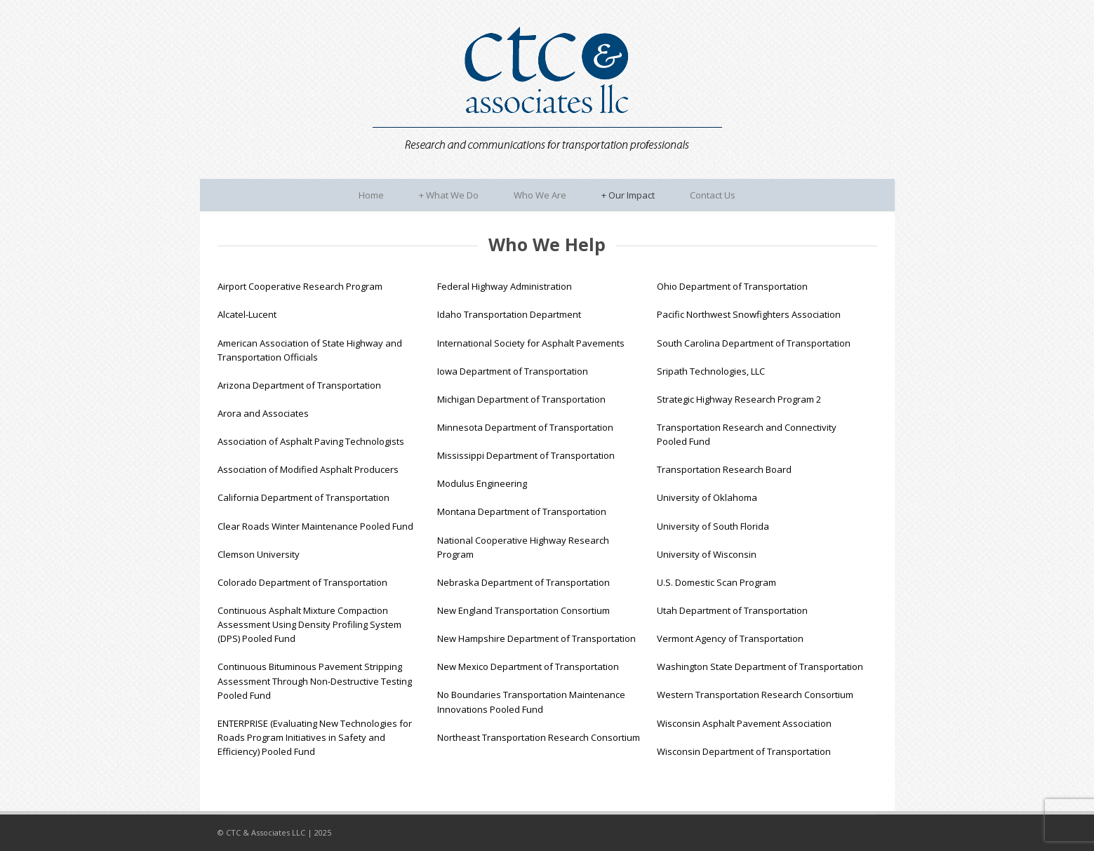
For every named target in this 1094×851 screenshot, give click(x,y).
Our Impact (628, 195)
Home (371, 195)
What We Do (449, 195)
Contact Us (712, 195)
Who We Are (540, 195)
